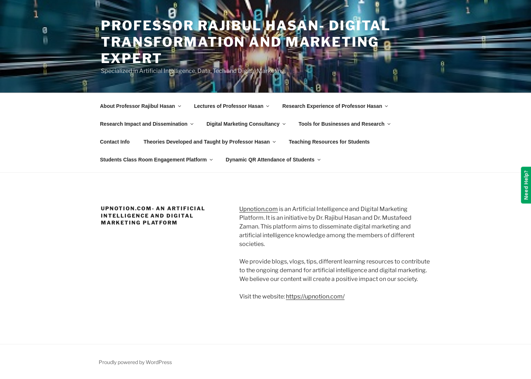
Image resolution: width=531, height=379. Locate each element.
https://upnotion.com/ (315, 296)
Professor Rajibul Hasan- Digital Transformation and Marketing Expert (246, 41)
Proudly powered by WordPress (135, 362)
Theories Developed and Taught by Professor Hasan (210, 142)
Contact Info (115, 142)
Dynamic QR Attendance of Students (274, 160)
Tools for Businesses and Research (345, 124)
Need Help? (525, 185)
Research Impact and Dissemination (147, 124)
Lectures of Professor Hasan (232, 106)
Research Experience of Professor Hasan (335, 106)
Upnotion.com (258, 209)
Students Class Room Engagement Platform (157, 160)
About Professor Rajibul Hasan (141, 106)
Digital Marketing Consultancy (246, 124)
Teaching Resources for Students (329, 142)
